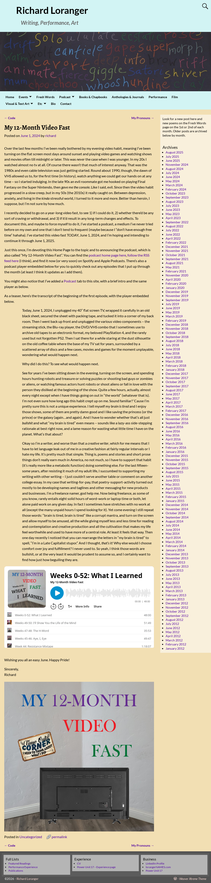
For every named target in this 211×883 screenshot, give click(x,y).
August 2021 (174, 263)
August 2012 (174, 620)
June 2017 (173, 394)
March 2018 (174, 361)
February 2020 (176, 283)
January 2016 (175, 452)
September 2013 (177, 566)
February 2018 (176, 365)
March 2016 (174, 443)
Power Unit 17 (154, 870)
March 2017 (174, 406)
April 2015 (173, 488)
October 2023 (175, 193)
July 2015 (172, 476)
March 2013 (174, 591)
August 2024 (174, 169)
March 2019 (174, 316)
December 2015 (177, 456)
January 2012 (175, 648)
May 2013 (172, 583)
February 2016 (176, 447)
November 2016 (177, 419)
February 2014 (176, 546)
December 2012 (177, 603)
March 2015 (174, 492)
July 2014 (172, 525)
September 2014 (177, 517)
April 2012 (173, 636)
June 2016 (173, 431)
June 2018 (173, 349)
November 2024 (177, 164)
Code (9, 118)
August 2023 (174, 201)
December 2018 (177, 324)
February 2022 (176, 242)
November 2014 (177, 509)
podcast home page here (107, 255)
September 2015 (177, 468)
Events (23, 97)
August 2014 (174, 521)
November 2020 (177, 275)
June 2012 (173, 628)
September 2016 (177, 423)
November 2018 (177, 328)
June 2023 (173, 209)
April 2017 (173, 402)
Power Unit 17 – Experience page (96, 867)
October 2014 (175, 513)
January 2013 (175, 599)
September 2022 (177, 222)
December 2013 (177, 554)
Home (10, 97)
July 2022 (172, 230)
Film (175, 97)
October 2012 (175, 611)
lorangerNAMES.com (158, 867)
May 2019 (172, 312)
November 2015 (177, 460)
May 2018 (172, 353)
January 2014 (175, 550)
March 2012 (174, 640)
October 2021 (175, 255)
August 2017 (174, 390)
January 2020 (175, 288)
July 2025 (172, 156)
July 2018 (172, 345)
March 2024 (174, 185)
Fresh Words (45, 97)
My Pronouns (142, 118)
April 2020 (173, 279)
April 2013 (173, 587)
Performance (158, 97)
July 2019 (172, 304)
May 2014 (172, 533)
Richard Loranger (52, 10)
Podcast (64, 97)
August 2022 (174, 226)
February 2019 (176, 320)
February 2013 (176, 595)
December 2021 (177, 247)
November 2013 (177, 558)
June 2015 (173, 480)
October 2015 (175, 464)
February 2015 (176, 497)
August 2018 (174, 341)
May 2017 (172, 398)
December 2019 (177, 292)
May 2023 (172, 214)
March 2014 (174, 542)
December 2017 (177, 373)
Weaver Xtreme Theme (192, 879)
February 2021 (176, 271)
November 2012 (177, 607)
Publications (15, 870)
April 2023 (173, 218)
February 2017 (176, 410)
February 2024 (176, 189)
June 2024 (173, 177)
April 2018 (173, 357)
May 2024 (172, 181)
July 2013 (172, 574)
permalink (59, 837)
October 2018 (175, 333)
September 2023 (177, 197)
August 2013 (174, 570)
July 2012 (172, 624)
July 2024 (172, 173)
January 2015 (175, 501)
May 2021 (172, 267)
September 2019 (177, 300)
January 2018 (175, 369)
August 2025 (174, 152)
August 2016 (174, 427)
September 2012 (177, 616)
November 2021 (177, 251)
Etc (40, 104)
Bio (53, 104)
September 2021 (177, 259)
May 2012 (172, 632)
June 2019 (173, 308)
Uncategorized (30, 837)
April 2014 (173, 537)
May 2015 (172, 484)
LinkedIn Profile (155, 863)
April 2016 (173, 439)
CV (79, 863)
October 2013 (175, 562)
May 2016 (172, 435)
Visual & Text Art (17, 104)
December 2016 (177, 415)
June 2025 (173, 160)
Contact (65, 104)
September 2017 (177, 386)
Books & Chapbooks (93, 97)
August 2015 (174, 472)
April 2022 (173, 238)
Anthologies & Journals (128, 97)
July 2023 (172, 205)
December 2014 (177, 505)
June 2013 (173, 578)
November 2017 (177, 378)
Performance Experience (23, 867)
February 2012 (176, 644)
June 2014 (173, 529)
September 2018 (177, 337)
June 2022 (173, 234)
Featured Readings (19, 863)
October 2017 (175, 382)
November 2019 (177, 296)
